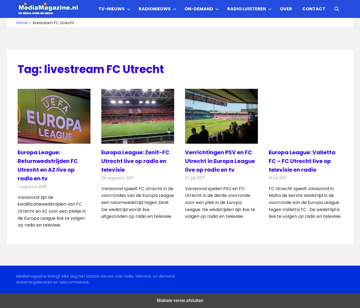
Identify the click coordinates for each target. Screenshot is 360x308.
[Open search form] (337, 8)
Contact (313, 9)
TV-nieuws (114, 9)
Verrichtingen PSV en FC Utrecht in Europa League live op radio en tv (220, 161)
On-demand (201, 9)
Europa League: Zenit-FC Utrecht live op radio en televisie (135, 161)
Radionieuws (157, 9)
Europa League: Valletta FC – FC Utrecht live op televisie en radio (302, 161)
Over (286, 9)
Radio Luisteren (249, 9)
